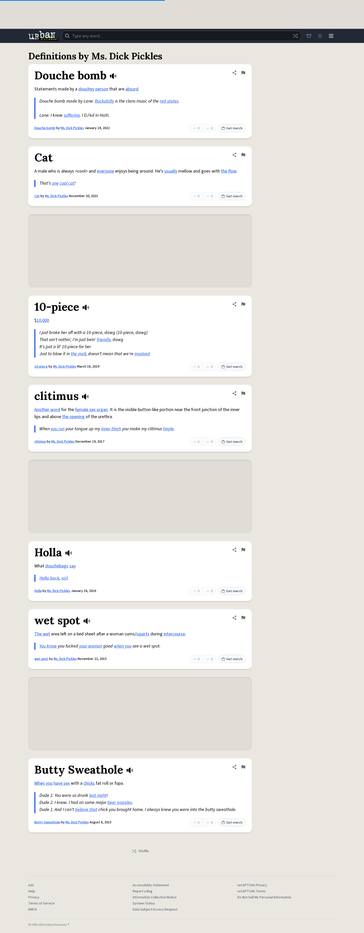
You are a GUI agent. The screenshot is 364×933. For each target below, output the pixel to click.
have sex (62, 783)
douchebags (56, 566)
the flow (228, 171)
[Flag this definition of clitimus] (243, 393)
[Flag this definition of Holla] (243, 550)
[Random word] (295, 36)
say (72, 566)
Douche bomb (44, 128)
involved (142, 354)
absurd (131, 89)
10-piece (41, 366)
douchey (86, 89)
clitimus (40, 441)
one (55, 183)
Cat (37, 196)
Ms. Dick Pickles (72, 128)
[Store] (308, 35)
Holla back (49, 578)
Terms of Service (41, 903)
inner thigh (111, 429)
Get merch (231, 128)
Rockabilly (104, 101)
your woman (90, 646)
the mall (78, 354)
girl (64, 578)
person (101, 89)
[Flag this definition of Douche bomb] (243, 73)
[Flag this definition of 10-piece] (243, 304)
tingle (168, 429)
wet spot (41, 658)
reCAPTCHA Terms (251, 891)
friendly (103, 340)
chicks (89, 783)
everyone (105, 171)
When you (43, 783)
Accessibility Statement (151, 885)
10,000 (43, 320)
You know (48, 646)
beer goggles (119, 802)
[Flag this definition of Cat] (243, 155)
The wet (42, 634)
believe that (86, 809)
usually (170, 171)
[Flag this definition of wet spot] (243, 618)
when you (122, 646)
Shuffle (140, 851)
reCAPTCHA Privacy (252, 885)
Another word (47, 409)
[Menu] (331, 35)
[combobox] (181, 36)
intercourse (174, 634)
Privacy (33, 897)
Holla (38, 590)
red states (169, 101)
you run (57, 429)
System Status (144, 903)
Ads (31, 885)
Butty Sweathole (47, 822)
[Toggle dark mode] (320, 35)
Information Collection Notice (155, 897)
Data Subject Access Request (155, 909)
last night (98, 795)
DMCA (32, 909)
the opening (73, 417)
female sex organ (91, 409)
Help (31, 891)
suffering (72, 115)
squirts (142, 634)
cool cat (67, 183)
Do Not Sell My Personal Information (264, 897)
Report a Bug (142, 891)
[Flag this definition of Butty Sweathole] (243, 767)
